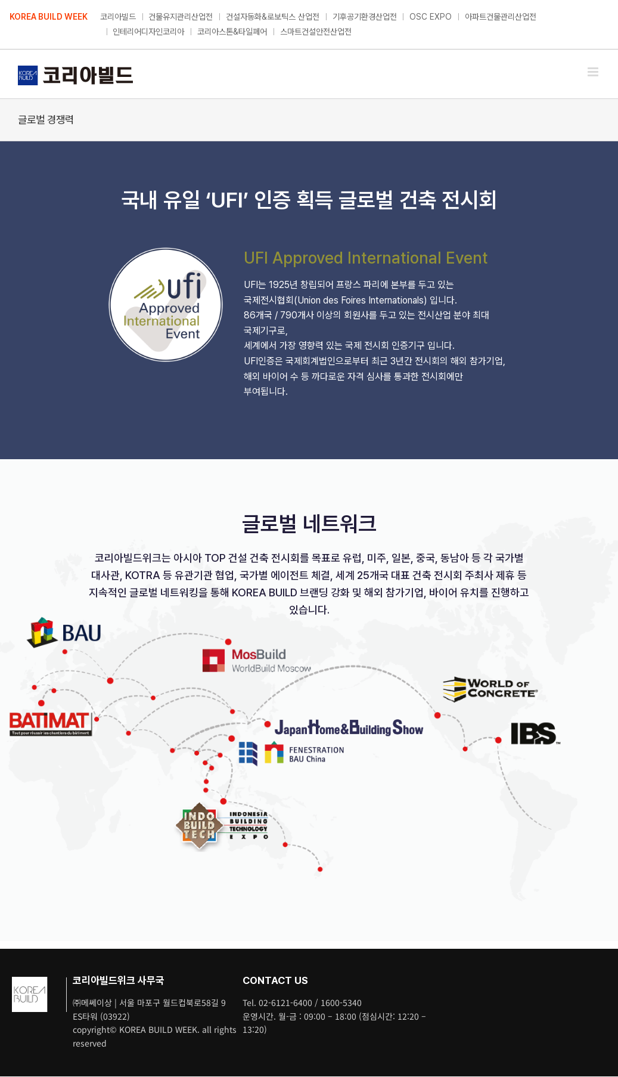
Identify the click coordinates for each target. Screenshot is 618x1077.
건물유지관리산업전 (180, 16)
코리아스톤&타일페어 (232, 31)
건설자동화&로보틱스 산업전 (272, 16)
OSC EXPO (430, 16)
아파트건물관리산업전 (500, 16)
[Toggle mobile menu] (594, 72)
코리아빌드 (118, 16)
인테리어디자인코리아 (148, 31)
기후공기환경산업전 (365, 16)
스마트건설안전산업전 (316, 31)
